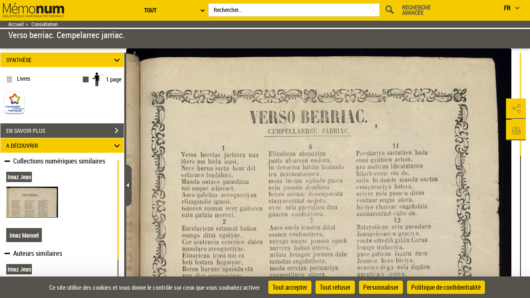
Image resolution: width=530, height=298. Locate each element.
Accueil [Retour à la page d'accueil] (16, 24)
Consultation (44, 24)
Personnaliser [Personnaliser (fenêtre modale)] (381, 287)
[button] (515, 109)
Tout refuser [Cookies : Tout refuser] (335, 287)
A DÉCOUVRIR (64, 145)
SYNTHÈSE (64, 60)
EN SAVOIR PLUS (65, 131)
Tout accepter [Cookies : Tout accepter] (289, 287)
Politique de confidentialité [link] (446, 287)
